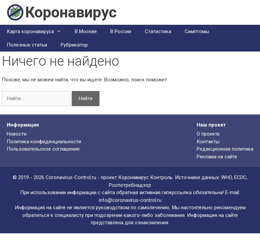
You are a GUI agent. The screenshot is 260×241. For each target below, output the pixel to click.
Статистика (158, 31)
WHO (226, 177)
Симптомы (197, 31)
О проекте (208, 134)
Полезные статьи (27, 45)
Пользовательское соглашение (43, 149)
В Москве (86, 31)
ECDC (240, 177)
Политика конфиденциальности (44, 142)
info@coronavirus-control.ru (130, 200)
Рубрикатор (74, 45)
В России (120, 31)
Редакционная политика (225, 149)
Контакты (208, 142)
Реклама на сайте (217, 157)
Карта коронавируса (37, 31)
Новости (16, 134)
